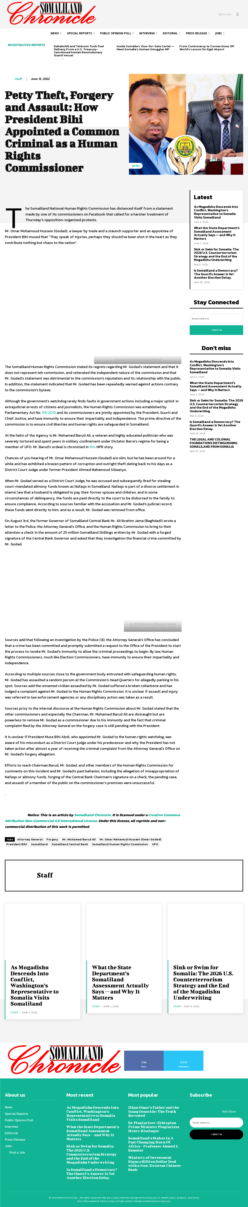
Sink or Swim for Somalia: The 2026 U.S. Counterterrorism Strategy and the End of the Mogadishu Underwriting (216, 254)
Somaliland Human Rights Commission (120, 844)
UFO (155, 844)
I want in (216, 330)
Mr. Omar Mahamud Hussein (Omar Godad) (130, 839)
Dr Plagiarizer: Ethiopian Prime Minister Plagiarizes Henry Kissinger (153, 1127)
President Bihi (16, 844)
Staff (18, 79)
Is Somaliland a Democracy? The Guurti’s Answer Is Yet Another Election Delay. (216, 274)
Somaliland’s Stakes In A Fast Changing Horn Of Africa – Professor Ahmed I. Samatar (153, 1144)
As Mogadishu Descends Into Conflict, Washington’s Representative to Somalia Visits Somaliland (216, 212)
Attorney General (30, 839)
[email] (216, 318)
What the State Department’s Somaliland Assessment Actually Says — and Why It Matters (217, 233)
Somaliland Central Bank (70, 844)
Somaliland (39, 844)
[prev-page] (56, 59)
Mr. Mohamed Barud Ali (79, 839)
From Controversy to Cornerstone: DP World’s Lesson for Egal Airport (206, 47)
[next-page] (62, 59)
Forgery (52, 839)
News (136, 166)
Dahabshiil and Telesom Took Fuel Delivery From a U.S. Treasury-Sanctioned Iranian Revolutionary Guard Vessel (79, 51)
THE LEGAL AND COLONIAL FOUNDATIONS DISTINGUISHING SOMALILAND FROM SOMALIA (213, 443)
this (92, 447)
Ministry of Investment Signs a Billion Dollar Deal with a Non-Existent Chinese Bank (154, 1163)
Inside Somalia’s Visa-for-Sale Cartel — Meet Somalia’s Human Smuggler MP (145, 47)
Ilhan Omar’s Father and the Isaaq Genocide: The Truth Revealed (153, 1111)
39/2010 (49, 412)
